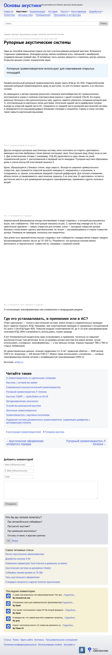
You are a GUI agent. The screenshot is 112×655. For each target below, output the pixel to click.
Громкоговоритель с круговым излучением (28, 415)
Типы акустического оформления (22, 577)
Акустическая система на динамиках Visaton (28, 568)
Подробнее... (69, 595)
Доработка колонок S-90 (17, 559)
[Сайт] (18, 477)
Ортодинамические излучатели (22, 401)
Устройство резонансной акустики (23, 406)
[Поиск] (56, 24)
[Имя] (18, 465)
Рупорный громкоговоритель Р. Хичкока (26, 392)
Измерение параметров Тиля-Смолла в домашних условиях (36, 563)
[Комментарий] (51, 490)
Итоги (15, 541)
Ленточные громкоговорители (21, 410)
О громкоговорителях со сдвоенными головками (31, 378)
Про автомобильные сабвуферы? (25, 522)
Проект (100, 650)
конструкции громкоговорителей (24, 432)
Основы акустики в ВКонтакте (82, 650)
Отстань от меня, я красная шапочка (26, 535)
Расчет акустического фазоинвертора (24, 554)
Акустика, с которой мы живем (21, 382)
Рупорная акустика (54, 432)
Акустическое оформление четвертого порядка (25, 442)
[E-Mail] (18, 471)
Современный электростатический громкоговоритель (33, 387)
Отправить (10, 504)
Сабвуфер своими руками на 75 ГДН (24, 572)
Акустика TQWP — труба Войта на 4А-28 (27, 396)
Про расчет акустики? (19, 526)
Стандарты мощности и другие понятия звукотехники (32, 582)
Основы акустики (22, 5)
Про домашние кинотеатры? (22, 531)
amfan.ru (19, 362)
